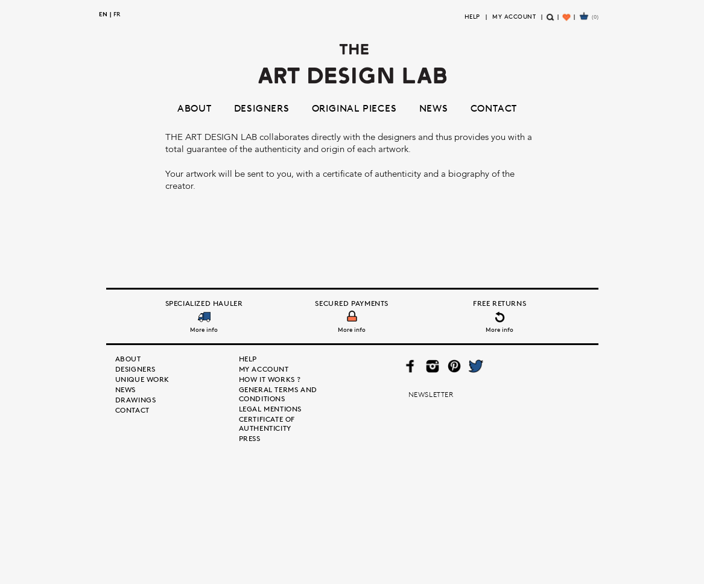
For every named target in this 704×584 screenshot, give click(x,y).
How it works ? (270, 379)
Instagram (432, 366)
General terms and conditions (278, 394)
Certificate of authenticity (267, 423)
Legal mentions (270, 408)
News (433, 108)
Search (551, 22)
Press (250, 438)
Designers (262, 108)
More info (204, 329)
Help (472, 16)
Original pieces (354, 108)
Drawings (135, 399)
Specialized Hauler (204, 303)
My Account (514, 16)
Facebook (410, 366)
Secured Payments (351, 303)
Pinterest (453, 366)
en (103, 14)
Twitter (475, 366)
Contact (494, 108)
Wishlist (568, 22)
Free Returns (499, 303)
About (194, 108)
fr (116, 14)
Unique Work (142, 379)
